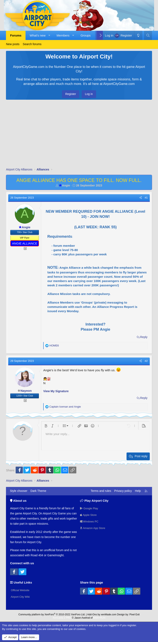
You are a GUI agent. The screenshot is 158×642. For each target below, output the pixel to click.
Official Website (20, 589)
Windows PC (90, 521)
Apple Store (89, 514)
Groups (85, 35)
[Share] (140, 197)
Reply (144, 337)
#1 (146, 197)
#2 (146, 360)
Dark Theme (38, 490)
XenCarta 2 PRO (62, 616)
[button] (49, 35)
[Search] (148, 35)
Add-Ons (92, 613)
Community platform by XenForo (52, 613)
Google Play (89, 507)
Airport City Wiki (20, 596)
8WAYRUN (99, 616)
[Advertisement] (79, 134)
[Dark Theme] (138, 35)
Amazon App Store (93, 528)
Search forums (32, 44)
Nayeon (25, 390)
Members (63, 35)
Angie (64, 185)
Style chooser (18, 490)
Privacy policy (123, 490)
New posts (12, 44)
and (65, 406)
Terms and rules (101, 490)
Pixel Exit (134, 613)
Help (138, 490)
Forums (15, 35)
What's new (37, 35)
